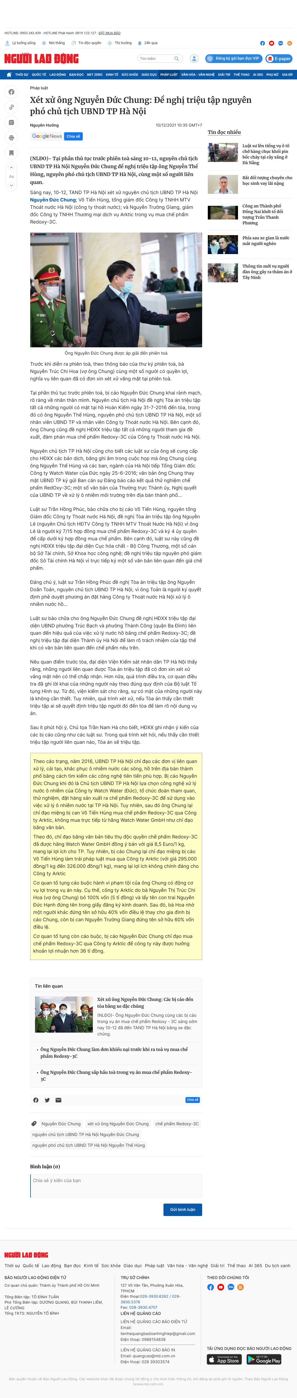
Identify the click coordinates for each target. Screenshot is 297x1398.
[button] (11, 167)
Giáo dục (149, 75)
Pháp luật (169, 75)
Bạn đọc (76, 75)
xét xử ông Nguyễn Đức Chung (118, 1123)
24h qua (147, 43)
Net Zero (95, 75)
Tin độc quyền (86, 43)
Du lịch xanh (278, 1265)
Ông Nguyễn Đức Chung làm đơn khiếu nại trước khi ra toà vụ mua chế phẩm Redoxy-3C (114, 1053)
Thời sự (22, 75)
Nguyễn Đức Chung (53, 200)
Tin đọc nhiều (224, 132)
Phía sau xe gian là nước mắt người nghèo (266, 240)
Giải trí (224, 75)
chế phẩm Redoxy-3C (177, 1123)
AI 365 (258, 75)
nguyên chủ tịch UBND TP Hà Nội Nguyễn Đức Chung (85, 1134)
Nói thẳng (53, 43)
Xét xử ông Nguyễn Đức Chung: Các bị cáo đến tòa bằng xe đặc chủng (145, 1003)
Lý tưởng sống (20, 43)
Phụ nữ (273, 75)
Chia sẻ (73, 136)
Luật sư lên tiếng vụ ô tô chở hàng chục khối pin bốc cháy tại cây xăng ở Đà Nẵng (266, 154)
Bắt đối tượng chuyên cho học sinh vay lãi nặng (267, 180)
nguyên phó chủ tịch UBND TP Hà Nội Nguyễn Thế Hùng (88, 1145)
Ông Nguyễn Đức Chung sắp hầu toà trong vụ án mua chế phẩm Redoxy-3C (116, 1076)
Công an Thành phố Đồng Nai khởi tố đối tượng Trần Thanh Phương (263, 214)
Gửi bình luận (182, 1209)
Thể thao (241, 75)
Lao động (57, 75)
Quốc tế (39, 75)
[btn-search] (176, 58)
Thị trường (119, 43)
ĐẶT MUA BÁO (109, 33)
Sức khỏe (130, 75)
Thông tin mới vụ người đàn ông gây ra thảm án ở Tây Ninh (267, 272)
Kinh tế (112, 75)
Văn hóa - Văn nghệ (198, 75)
